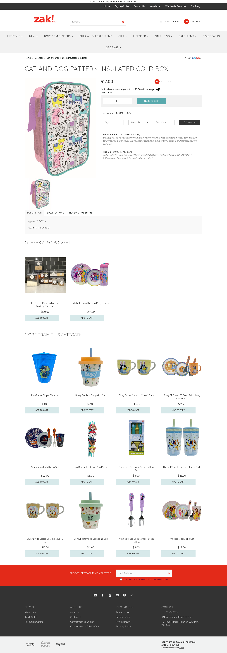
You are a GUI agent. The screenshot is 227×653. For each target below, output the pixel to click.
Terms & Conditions (148, 579)
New (33, 36)
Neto (182, 648)
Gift (122, 36)
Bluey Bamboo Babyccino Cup (90, 395)
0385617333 (169, 612)
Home (107, 6)
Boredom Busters (58, 36)
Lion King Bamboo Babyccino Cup (91, 538)
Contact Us (139, 6)
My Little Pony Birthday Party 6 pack (91, 303)
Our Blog (195, 6)
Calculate (190, 122)
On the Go (163, 36)
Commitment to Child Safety (84, 626)
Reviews (80, 212)
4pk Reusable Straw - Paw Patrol (91, 467)
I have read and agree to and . (144, 579)
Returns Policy (123, 621)
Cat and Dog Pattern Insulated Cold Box (67, 57)
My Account (168, 21)
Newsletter (155, 6)
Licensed (141, 36)
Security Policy (123, 626)
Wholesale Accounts (175, 6)
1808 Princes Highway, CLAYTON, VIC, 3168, (180, 623)
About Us (74, 612)
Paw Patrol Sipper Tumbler (45, 395)
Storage (113, 47)
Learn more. (107, 92)
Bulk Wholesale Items (95, 36)
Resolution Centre (34, 621)
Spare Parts (211, 36)
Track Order (31, 617)
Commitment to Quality (82, 621)
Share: (193, 58)
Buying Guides (122, 6)
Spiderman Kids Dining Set (45, 467)
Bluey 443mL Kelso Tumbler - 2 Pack (181, 467)
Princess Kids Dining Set (182, 538)
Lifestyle (15, 36)
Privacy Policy (163, 579)
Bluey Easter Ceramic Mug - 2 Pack (136, 395)
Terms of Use (122, 612)
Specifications (55, 212)
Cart (192, 21)
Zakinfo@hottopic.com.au (176, 617)
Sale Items (188, 36)
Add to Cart (151, 101)
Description (34, 212)
